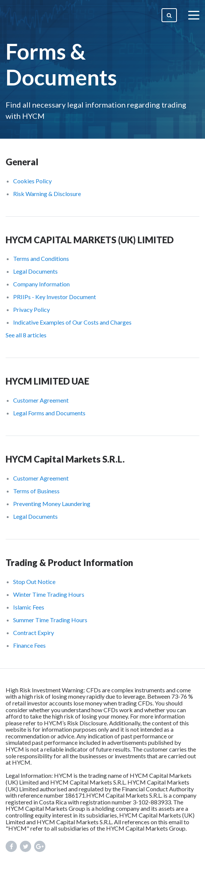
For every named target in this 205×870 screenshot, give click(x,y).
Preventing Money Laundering (51, 503)
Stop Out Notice (34, 581)
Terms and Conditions (41, 258)
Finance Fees (29, 645)
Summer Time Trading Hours (50, 619)
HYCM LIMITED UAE (47, 381)
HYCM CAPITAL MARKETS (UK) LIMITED (90, 239)
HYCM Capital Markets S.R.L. (65, 459)
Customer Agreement (41, 400)
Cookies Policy (32, 180)
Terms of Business (36, 490)
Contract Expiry (33, 632)
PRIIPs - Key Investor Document (54, 296)
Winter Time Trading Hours (48, 594)
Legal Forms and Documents (49, 412)
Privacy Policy (31, 309)
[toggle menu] (193, 15)
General (22, 161)
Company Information (41, 284)
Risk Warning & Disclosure (47, 193)
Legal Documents (35, 271)
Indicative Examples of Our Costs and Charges (72, 322)
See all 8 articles (26, 334)
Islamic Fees (28, 607)
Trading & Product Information (69, 562)
